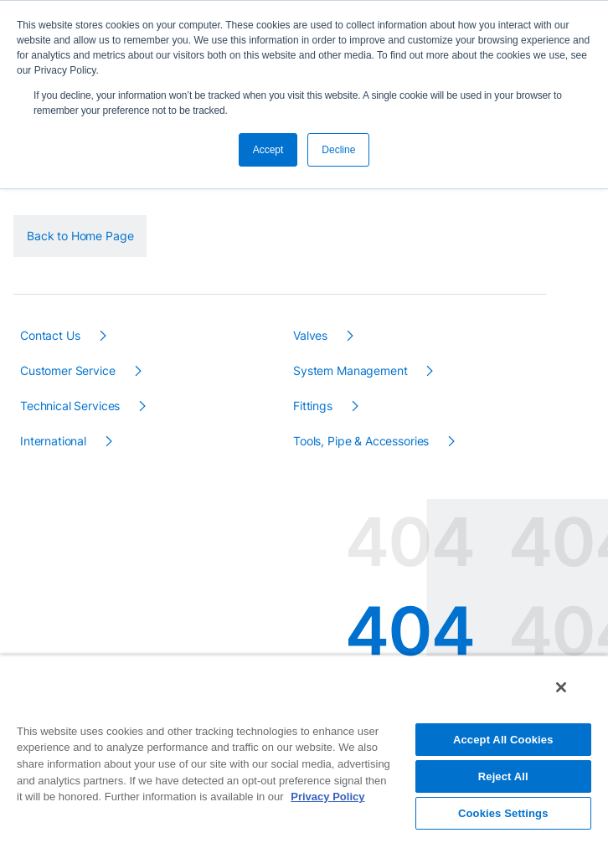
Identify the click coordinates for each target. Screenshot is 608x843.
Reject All (503, 776)
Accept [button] (268, 150)
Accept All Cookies (503, 739)
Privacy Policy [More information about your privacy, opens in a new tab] (327, 796)
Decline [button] (338, 150)
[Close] (561, 687)
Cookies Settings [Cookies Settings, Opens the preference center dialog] (503, 813)
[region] (304, 749)
